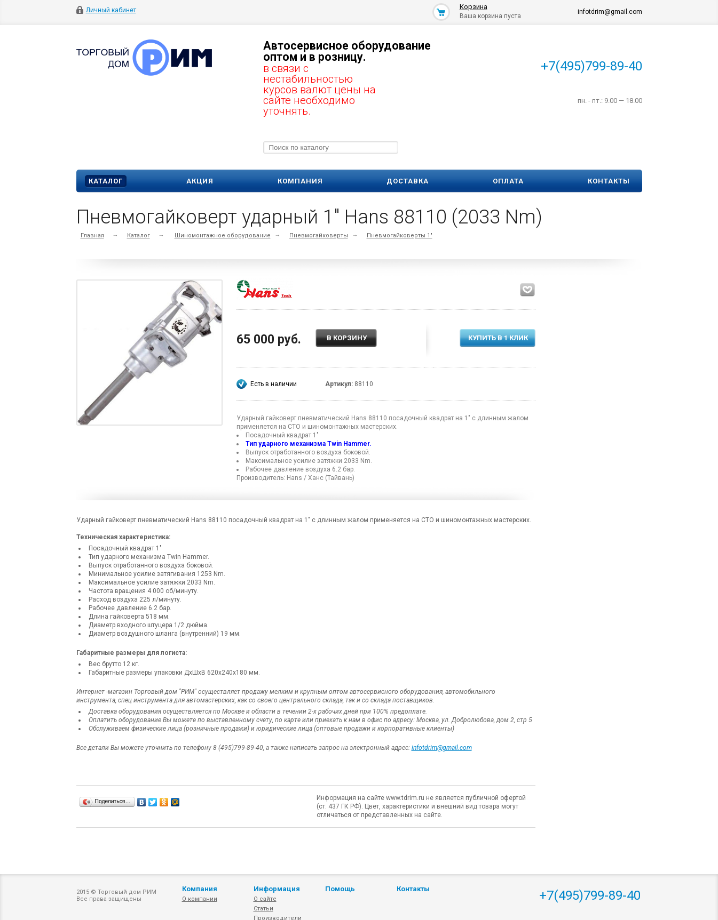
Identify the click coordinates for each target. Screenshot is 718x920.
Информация (277, 889)
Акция (200, 181)
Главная (92, 235)
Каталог (106, 181)
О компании (199, 898)
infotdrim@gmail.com (442, 747)
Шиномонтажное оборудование (223, 235)
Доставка (407, 181)
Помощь (340, 889)
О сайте (265, 898)
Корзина (473, 7)
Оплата (508, 181)
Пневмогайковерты (318, 235)
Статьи (263, 908)
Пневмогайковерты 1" (399, 235)
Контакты (609, 181)
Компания (300, 181)
